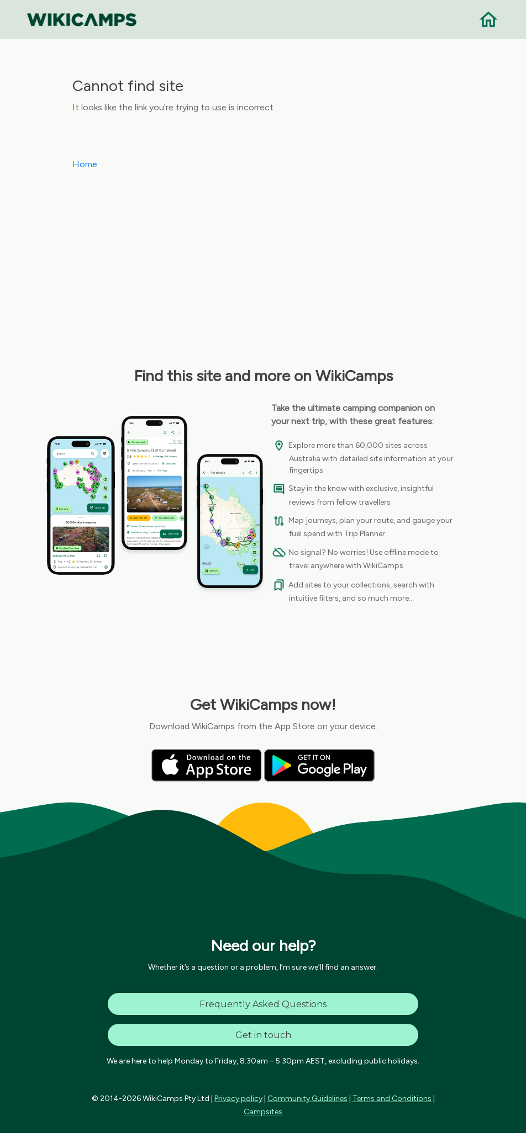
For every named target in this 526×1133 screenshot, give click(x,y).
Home (84, 164)
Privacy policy (238, 1098)
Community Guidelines (307, 1098)
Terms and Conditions (392, 1098)
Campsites (263, 1111)
